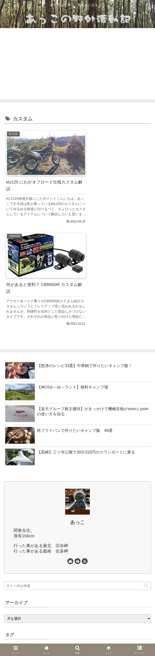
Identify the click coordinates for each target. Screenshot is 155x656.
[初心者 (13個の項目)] (106, 541)
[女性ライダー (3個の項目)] (60, 558)
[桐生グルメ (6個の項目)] (84, 549)
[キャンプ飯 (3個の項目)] (137, 558)
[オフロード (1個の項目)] (87, 574)
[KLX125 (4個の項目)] (32, 558)
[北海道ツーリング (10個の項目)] (23, 549)
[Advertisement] (77, 65)
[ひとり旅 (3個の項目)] (110, 558)
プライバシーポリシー (77, 640)
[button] (146, 477)
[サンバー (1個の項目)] (136, 566)
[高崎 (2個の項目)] (42, 566)
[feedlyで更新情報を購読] (77, 452)
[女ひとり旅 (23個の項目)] (48, 541)
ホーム (27, 640)
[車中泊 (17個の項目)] (79, 541)
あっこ (77, 413)
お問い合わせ (127, 640)
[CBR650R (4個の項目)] (138, 549)
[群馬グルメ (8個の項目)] (56, 549)
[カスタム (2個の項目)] (107, 566)
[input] (77, 477)
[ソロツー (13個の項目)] (136, 541)
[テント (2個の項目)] (17, 566)
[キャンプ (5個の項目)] (111, 549)
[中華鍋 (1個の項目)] (42, 574)
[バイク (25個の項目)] (17, 541)
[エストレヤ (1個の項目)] (114, 574)
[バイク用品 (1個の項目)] (17, 574)
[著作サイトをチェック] (70, 452)
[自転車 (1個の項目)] (35, 582)
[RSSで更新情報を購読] (85, 452)
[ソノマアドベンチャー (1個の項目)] (109, 582)
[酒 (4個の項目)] (12, 558)
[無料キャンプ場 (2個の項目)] (73, 566)
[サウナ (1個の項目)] (140, 574)
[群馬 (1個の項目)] (64, 574)
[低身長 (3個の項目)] (86, 558)
